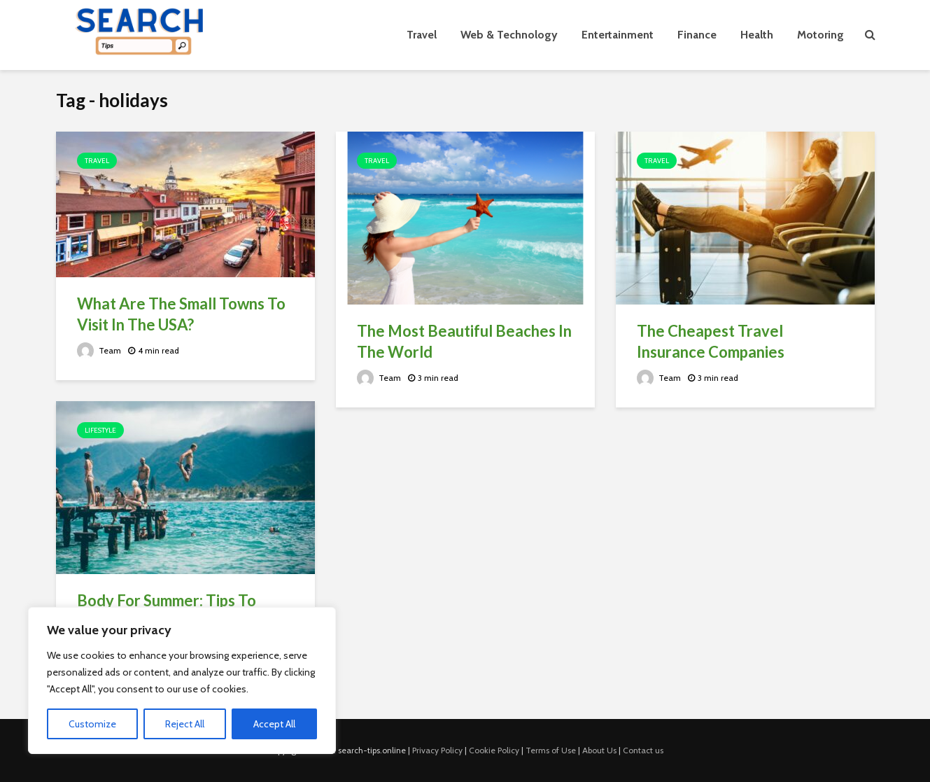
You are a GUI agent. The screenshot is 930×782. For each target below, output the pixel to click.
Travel (422, 34)
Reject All (184, 724)
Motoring (820, 34)
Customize (92, 724)
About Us (599, 750)
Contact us (643, 750)
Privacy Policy (437, 750)
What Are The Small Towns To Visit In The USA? (181, 314)
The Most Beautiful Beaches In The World (464, 341)
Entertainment (618, 34)
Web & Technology (509, 34)
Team (99, 350)
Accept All (274, 724)
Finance (697, 34)
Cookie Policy (494, 750)
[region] (182, 680)
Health (756, 34)
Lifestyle (100, 430)
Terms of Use (551, 750)
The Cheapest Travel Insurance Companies (710, 341)
